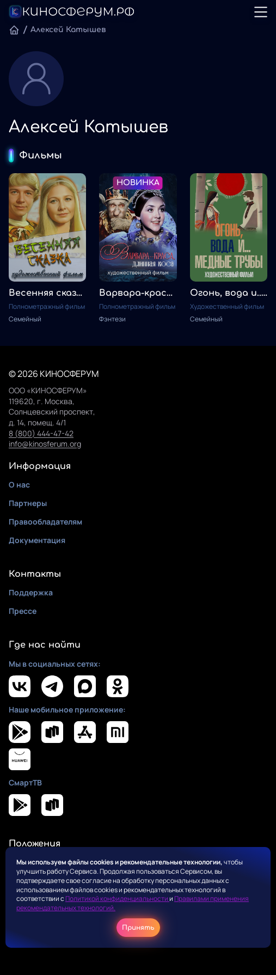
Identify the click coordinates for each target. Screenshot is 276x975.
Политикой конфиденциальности (117, 898)
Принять (138, 927)
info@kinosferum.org (45, 443)
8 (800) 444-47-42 (41, 433)
